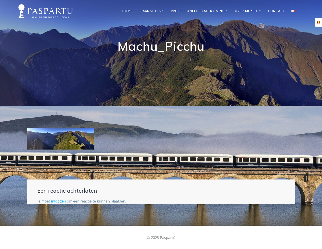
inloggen (58, 201)
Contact (276, 11)
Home (127, 11)
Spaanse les (150, 11)
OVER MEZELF (246, 11)
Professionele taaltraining (198, 11)
